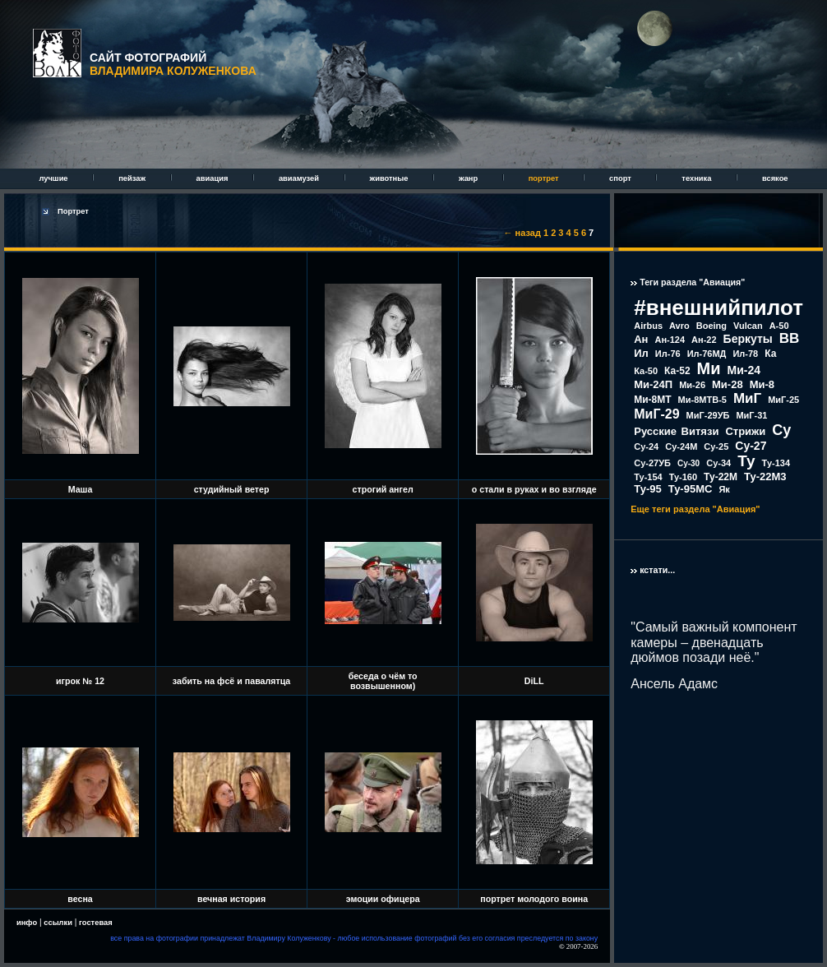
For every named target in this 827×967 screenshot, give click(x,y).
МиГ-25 (783, 400)
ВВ (789, 338)
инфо (26, 922)
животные (390, 178)
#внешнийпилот (718, 307)
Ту (746, 461)
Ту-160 (683, 477)
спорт (621, 178)
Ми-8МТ (652, 399)
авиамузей (300, 178)
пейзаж (132, 178)
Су (781, 430)
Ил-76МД (707, 354)
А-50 (779, 326)
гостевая (96, 922)
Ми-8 (762, 384)
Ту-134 (776, 463)
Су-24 (646, 446)
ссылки (58, 922)
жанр (469, 178)
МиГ (747, 398)
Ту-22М (720, 477)
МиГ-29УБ (708, 415)
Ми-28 (727, 384)
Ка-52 (677, 371)
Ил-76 (668, 354)
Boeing (711, 326)
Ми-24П (653, 384)
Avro (679, 326)
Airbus (648, 326)
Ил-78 (745, 354)
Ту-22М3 (765, 476)
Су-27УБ (652, 463)
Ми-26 (692, 385)
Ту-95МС (690, 489)
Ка (770, 353)
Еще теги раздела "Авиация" (695, 509)
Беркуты (748, 338)
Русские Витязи (676, 431)
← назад (522, 233)
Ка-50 (646, 371)
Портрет (73, 211)
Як (723, 489)
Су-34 (718, 463)
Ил (641, 353)
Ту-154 (648, 477)
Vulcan (748, 326)
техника (697, 178)
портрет (545, 178)
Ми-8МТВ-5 (702, 400)
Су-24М (681, 446)
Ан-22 (704, 340)
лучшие (54, 178)
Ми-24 (744, 370)
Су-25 (716, 446)
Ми (709, 368)
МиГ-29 (656, 414)
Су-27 (750, 445)
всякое (775, 178)
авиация (213, 178)
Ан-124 (669, 340)
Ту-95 (647, 489)
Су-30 (688, 463)
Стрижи (745, 431)
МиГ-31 (751, 415)
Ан (641, 339)
